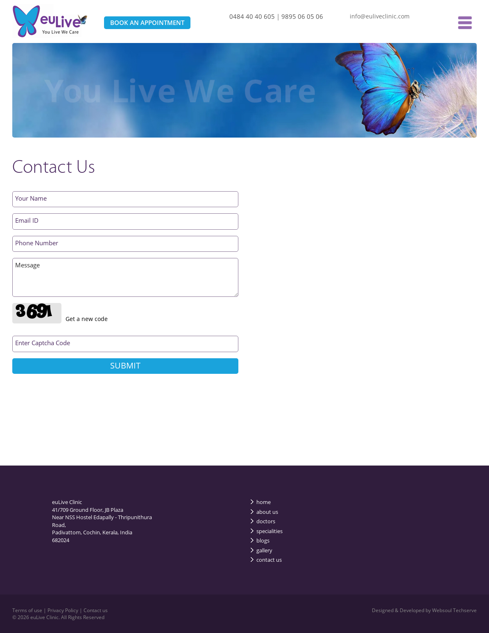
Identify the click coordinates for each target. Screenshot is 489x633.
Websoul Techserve (454, 610)
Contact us (96, 610)
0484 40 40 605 (252, 16)
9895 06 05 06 (302, 16)
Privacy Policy (63, 610)
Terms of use (27, 610)
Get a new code (87, 319)
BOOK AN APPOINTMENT (147, 22)
